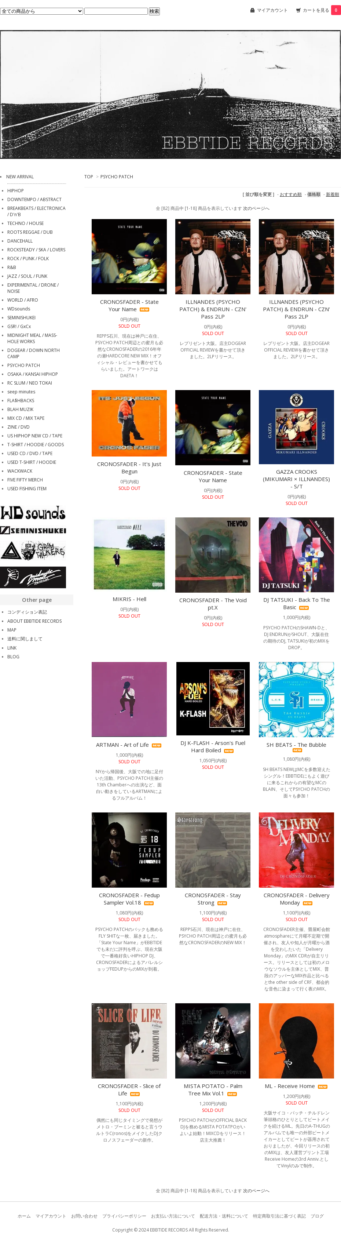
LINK (11, 648)
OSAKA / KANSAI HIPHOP (32, 374)
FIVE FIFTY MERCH (25, 480)
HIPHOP (15, 191)
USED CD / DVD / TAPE (29, 453)
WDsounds (18, 309)
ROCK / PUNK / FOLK (28, 258)
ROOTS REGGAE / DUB (30, 232)
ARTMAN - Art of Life (129, 744)
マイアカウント (272, 10)
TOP (88, 177)
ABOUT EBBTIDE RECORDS (34, 621)
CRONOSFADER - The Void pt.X (213, 603)
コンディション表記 (27, 612)
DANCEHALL (20, 241)
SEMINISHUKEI (21, 317)
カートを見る (322, 10)
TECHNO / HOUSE (25, 223)
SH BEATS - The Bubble (296, 746)
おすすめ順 (291, 194)
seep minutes (21, 392)
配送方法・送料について (224, 1216)
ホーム (24, 1216)
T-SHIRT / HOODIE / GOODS (35, 444)
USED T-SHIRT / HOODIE (31, 462)
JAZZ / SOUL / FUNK (27, 276)
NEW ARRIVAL (20, 177)
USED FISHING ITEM (27, 488)
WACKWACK (19, 471)
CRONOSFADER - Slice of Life (129, 1089)
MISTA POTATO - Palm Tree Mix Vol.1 (213, 1089)
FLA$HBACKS (20, 400)
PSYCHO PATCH (116, 177)
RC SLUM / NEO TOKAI (29, 383)
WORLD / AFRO (22, 300)
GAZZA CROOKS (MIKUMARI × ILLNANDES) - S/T (296, 479)
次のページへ (256, 208)
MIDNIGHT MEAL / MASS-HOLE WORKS (32, 338)
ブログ (317, 1216)
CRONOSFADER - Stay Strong (213, 898)
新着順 (332, 194)
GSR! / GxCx (19, 326)
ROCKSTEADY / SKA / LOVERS (36, 250)
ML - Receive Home (297, 1086)
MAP (11, 630)
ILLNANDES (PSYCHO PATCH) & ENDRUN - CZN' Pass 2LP (212, 309)
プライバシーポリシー (124, 1216)
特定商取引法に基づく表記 (279, 1216)
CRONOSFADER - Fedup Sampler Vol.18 (129, 898)
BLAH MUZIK (20, 409)
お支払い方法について (173, 1216)
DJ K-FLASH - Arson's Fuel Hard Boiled (212, 746)
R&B (11, 267)
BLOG (13, 657)
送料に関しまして (25, 639)
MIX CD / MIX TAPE (25, 418)
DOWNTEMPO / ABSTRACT (34, 199)
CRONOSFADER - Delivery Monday (297, 898)
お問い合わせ (84, 1216)
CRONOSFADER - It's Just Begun (129, 467)
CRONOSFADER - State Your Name (129, 305)
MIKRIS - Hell (129, 599)
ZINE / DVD (18, 427)
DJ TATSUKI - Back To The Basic (296, 603)
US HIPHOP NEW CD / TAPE (34, 436)
